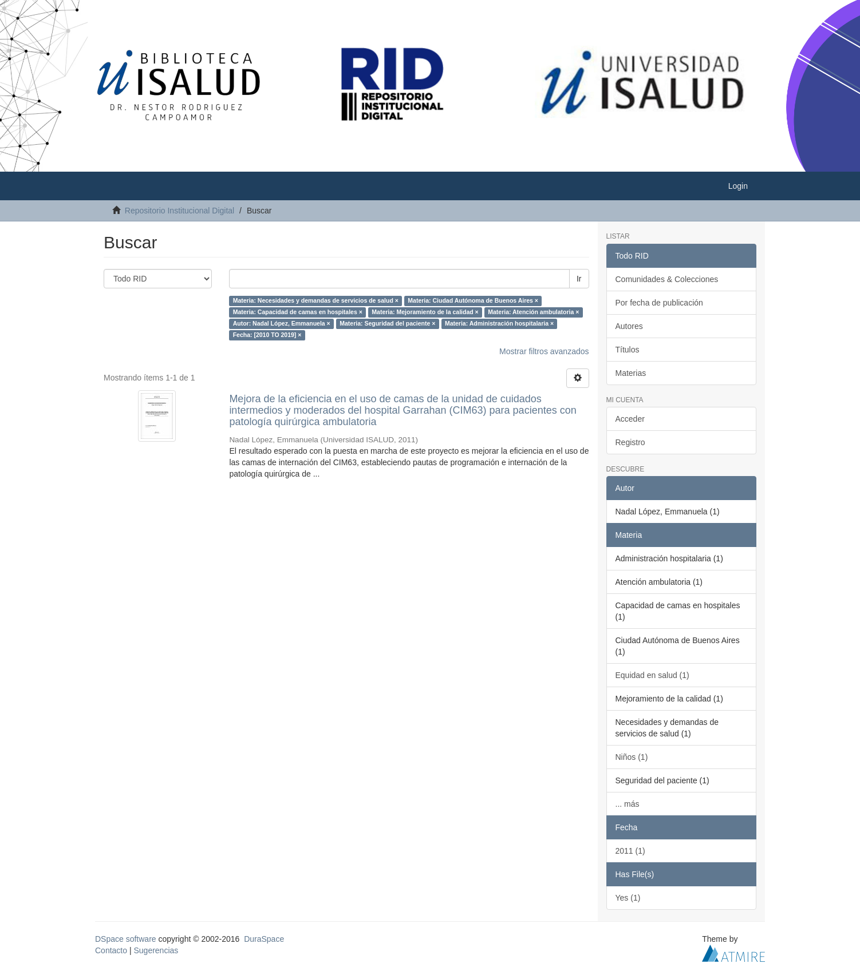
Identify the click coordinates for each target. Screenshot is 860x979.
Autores (629, 326)
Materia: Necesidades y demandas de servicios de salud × (316, 300)
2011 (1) (630, 850)
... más (628, 803)
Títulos (628, 349)
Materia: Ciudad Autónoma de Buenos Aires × (473, 300)
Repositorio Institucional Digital (179, 210)
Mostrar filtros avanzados (544, 351)
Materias (631, 373)
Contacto (111, 950)
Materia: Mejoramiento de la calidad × (425, 311)
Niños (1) (632, 757)
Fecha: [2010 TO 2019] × (267, 334)
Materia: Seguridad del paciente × (387, 323)
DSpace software (125, 939)
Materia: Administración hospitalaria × (499, 323)
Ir (579, 278)
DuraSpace (264, 939)
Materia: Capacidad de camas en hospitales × (297, 311)
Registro (630, 442)
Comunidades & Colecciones (667, 279)
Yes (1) (628, 897)
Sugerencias (155, 950)
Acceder (630, 418)
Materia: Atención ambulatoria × (533, 311)
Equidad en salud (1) (652, 675)
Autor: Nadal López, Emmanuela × (281, 323)
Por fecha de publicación (659, 302)
